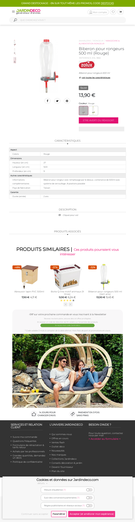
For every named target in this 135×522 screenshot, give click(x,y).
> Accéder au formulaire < (104, 438)
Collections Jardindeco (64, 458)
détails (42, 483)
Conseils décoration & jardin (66, 462)
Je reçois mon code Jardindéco (67, 325)
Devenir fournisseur (62, 466)
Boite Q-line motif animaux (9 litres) (67, 292)
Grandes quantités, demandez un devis (29, 456)
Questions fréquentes (24, 440)
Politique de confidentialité (27, 461)
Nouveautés (57, 450)
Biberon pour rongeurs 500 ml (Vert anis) (105, 292)
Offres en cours (59, 438)
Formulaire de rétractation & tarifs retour (28, 446)
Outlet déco (58, 446)
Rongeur (98, 41)
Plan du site (57, 471)
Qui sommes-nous (61, 434)
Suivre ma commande (25, 436)
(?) (64, 490)
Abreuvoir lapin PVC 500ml (29, 291)
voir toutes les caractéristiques (94, 77)
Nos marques (58, 454)
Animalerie (85, 41)
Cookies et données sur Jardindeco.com (67, 480)
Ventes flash (58, 442)
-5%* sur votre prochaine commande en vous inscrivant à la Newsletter (67, 314)
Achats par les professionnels (29, 451)
